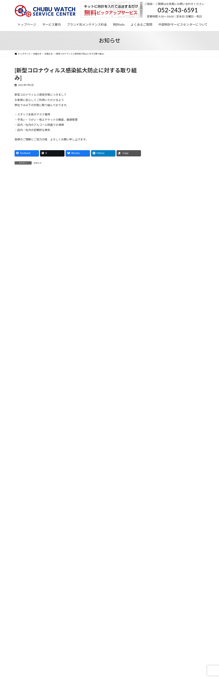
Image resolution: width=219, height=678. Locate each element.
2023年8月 (160, 270)
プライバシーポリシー (28, 617)
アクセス (135, 593)
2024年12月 (160, 249)
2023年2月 (160, 298)
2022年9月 (160, 332)
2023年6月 (160, 284)
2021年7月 (160, 360)
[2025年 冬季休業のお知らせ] (170, 92)
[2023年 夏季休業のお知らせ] (170, 201)
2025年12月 (160, 235)
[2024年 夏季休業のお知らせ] (170, 133)
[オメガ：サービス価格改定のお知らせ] (176, 174)
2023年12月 (160, 263)
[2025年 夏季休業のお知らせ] (170, 106)
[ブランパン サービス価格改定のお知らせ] (178, 188)
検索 (195, 69)
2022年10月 (160, 325)
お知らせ (37, 163)
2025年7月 (160, 242)
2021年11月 (160, 353)
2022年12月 (160, 311)
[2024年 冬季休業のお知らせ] (170, 120)
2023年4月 (160, 291)
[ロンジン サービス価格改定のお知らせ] (176, 147)
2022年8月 (160, 339)
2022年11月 (160, 318)
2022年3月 (160, 346)
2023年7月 (160, 277)
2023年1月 (160, 304)
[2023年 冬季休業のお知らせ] (170, 161)
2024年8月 (160, 256)
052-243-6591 (178, 10)
